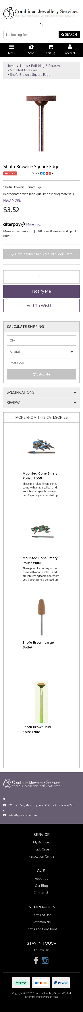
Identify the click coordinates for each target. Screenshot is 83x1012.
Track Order (41, 849)
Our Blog (41, 885)
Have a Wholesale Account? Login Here (41, 254)
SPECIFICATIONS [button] (21, 393)
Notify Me (41, 291)
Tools (23, 66)
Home (11, 66)
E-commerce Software (37, 996)
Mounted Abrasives (23, 70)
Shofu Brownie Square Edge (30, 74)
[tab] (41, 392)
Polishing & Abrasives (46, 66)
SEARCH (69, 34)
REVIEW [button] (13, 403)
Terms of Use (41, 915)
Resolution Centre (41, 856)
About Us (41, 878)
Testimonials (41, 922)
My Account (41, 842)
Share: (43, 173)
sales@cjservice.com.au (20, 815)
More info (21, 224)
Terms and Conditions (41, 929)
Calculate (41, 374)
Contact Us (41, 893)
